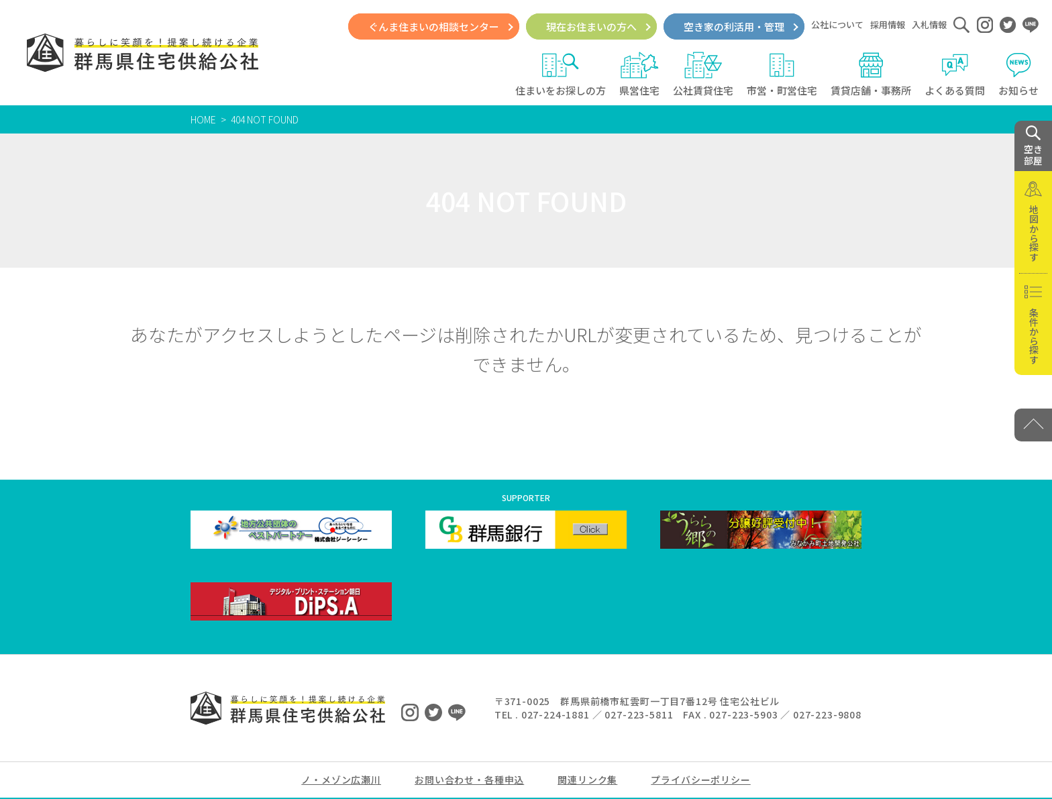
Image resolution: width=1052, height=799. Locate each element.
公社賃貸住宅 (703, 74)
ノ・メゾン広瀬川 (341, 779)
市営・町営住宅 (782, 74)
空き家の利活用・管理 (734, 26)
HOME (203, 119)
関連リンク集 (587, 779)
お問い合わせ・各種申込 (469, 779)
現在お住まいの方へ (591, 26)
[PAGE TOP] (1033, 425)
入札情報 (929, 24)
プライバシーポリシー (700, 779)
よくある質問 (955, 74)
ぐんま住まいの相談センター (433, 26)
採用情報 (887, 24)
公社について (837, 24)
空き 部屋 (1033, 146)
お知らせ (1018, 74)
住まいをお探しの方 (560, 74)
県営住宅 (639, 74)
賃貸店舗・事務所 (871, 74)
